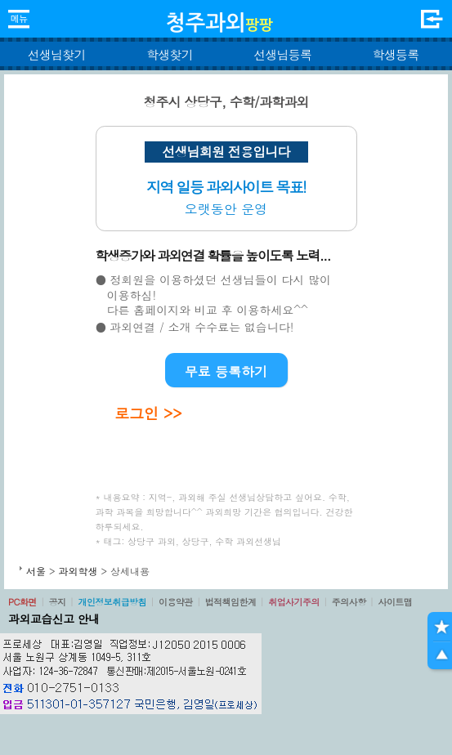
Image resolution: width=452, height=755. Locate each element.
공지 (57, 602)
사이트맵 (395, 602)
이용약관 (176, 602)
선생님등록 (282, 54)
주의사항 (349, 602)
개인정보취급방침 (112, 602)
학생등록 (395, 54)
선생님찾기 (57, 54)
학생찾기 (169, 54)
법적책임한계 (231, 602)
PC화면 (22, 602)
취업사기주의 (294, 602)
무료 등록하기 (226, 371)
